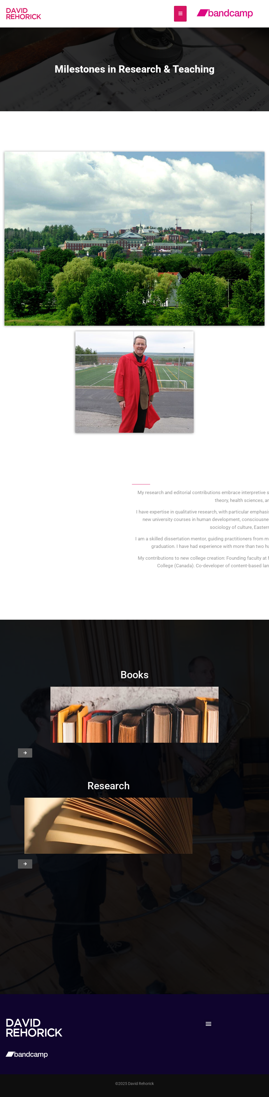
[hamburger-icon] (180, 14)
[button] (208, 1023)
